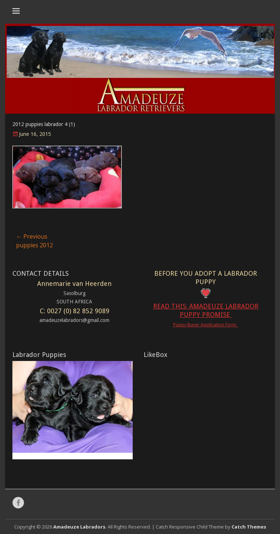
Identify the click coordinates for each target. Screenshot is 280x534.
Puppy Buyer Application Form (205, 325)
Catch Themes (249, 526)
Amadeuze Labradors (79, 526)
